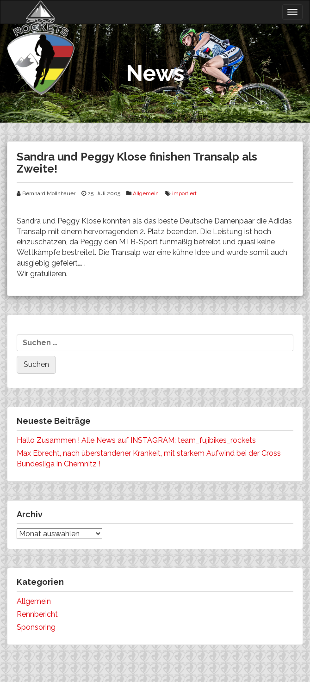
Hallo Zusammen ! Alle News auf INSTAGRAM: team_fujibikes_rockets (136, 440)
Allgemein (146, 193)
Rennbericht (37, 614)
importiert (184, 193)
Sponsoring (36, 627)
